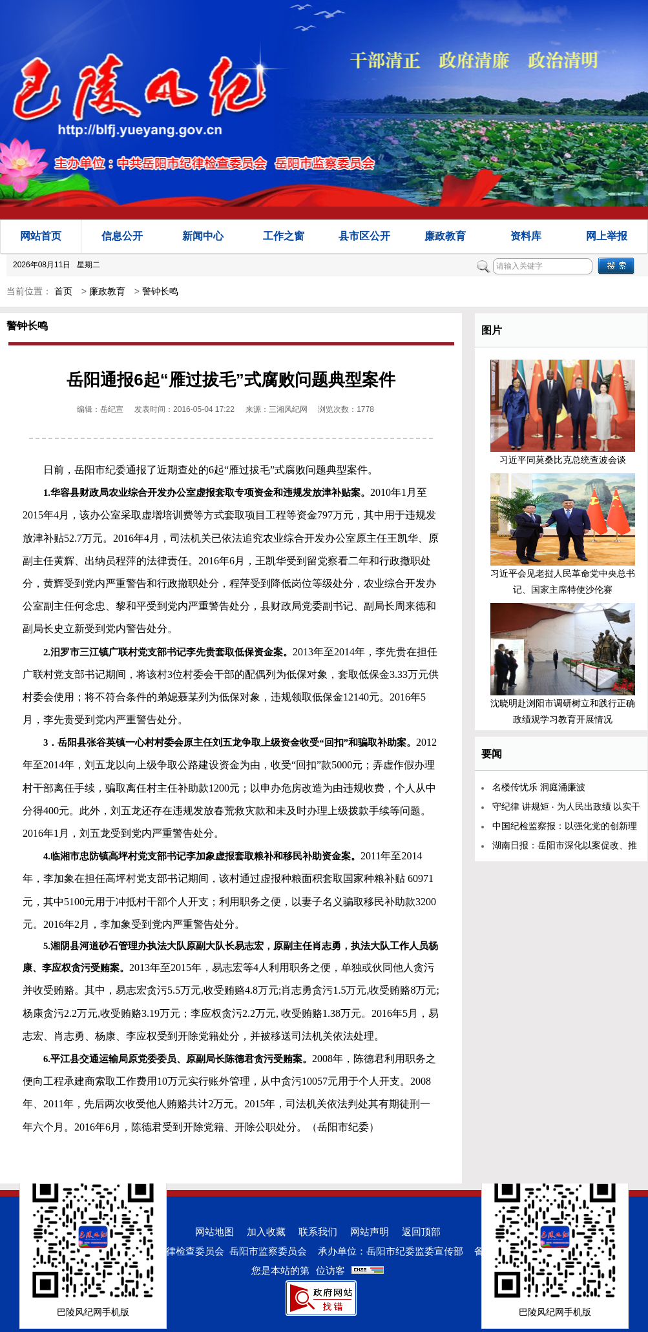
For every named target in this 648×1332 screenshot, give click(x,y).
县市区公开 (364, 236)
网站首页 (40, 236)
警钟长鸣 (160, 291)
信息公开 (122, 236)
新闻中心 (203, 236)
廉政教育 (445, 236)
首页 (63, 291)
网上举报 (606, 236)
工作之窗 (283, 236)
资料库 (525, 236)
